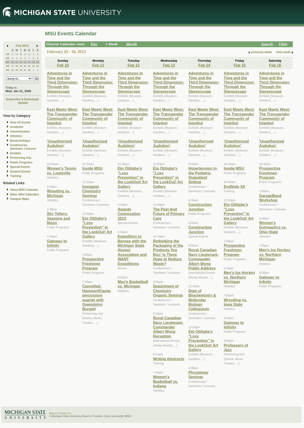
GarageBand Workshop (270, 198)
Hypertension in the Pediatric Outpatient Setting (202, 175)
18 (16, 66)
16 (37, 62)
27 (12, 54)
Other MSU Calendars (24, 194)
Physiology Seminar (198, 374)
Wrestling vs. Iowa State (235, 302)
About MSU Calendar (24, 189)
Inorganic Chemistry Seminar (91, 191)
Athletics (16, 136)
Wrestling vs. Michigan (58, 193)
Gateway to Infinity (57, 243)
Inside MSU (92, 168)
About (52, 413)
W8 (8, 66)
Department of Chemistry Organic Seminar (168, 290)
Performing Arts (20, 157)
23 (37, 66)
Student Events (20, 171)
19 (21, 66)
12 (21, 62)
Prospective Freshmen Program (93, 263)
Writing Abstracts (168, 359)
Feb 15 (240, 65)
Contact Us (64, 413)
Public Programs (21, 162)
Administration (20, 131)
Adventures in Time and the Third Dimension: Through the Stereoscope (62, 82)
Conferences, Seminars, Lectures (23, 147)
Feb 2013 (22, 45)
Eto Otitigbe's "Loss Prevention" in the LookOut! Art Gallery (97, 227)
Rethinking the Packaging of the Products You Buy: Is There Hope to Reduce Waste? (168, 252)
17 (12, 66)
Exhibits (15, 153)
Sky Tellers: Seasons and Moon (58, 218)
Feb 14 (204, 65)
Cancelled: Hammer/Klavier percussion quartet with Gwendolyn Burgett (96, 297)
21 (29, 66)
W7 (8, 62)
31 (29, 54)
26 (21, 70)
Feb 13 (169, 65)
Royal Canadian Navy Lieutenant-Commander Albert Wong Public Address (203, 259)
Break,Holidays (20, 140)
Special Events (20, 167)
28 (16, 54)
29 (21, 54)
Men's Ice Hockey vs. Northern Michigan (239, 277)
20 (25, 66)
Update (23, 102)
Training (15, 176)
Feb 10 (63, 65)
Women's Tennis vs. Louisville (61, 170)
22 (33, 66)
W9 (8, 70)
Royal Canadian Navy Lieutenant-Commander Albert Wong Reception (168, 327)
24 (12, 70)
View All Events (20, 122)
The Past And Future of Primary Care (169, 213)
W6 (8, 58)
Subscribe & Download (22, 99)
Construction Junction (200, 206)
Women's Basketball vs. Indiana (165, 381)
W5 (8, 54)
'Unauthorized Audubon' (59, 143)
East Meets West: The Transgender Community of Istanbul (62, 116)
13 (25, 62)
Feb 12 (134, 65)
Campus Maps (19, 199)
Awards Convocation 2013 (129, 213)
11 (16, 62)
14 (29, 62)
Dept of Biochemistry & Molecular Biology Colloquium (202, 300)
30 (25, 54)
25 (16, 70)
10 (12, 62)
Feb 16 (275, 65)
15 (33, 62)
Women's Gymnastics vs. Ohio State (273, 227)
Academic (16, 127)
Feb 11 (98, 65)
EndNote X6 (234, 186)
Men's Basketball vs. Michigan (133, 284)
